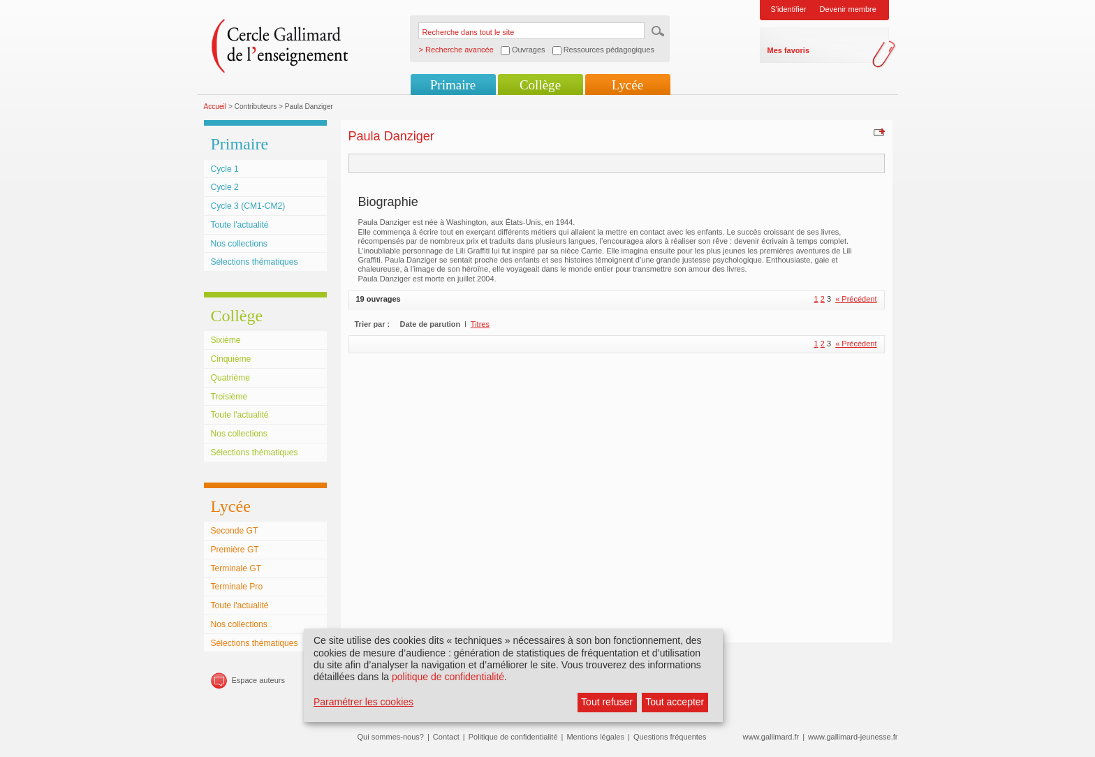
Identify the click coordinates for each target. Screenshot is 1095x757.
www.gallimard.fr (771, 737)
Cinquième (231, 359)
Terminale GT (236, 568)
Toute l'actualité (240, 225)
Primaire (453, 85)
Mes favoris (788, 50)
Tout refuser (607, 701)
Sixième (226, 340)
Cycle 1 (225, 169)
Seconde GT (234, 531)
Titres (480, 324)
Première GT (235, 549)
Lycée (627, 85)
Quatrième (230, 378)
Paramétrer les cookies (363, 701)
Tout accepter (674, 701)
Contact (446, 737)
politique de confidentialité (448, 676)
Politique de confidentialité (513, 737)
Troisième (229, 397)
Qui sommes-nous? (391, 737)
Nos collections (239, 244)
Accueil (215, 106)
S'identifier (789, 9)
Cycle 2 (225, 187)
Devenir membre (848, 9)
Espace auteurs (258, 680)
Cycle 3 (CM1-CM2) (248, 206)
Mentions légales (595, 737)
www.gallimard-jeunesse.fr (852, 737)
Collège (540, 85)
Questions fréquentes (670, 737)
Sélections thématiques (254, 262)
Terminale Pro (237, 586)
